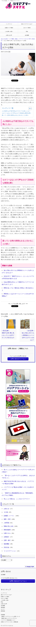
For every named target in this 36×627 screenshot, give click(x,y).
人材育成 (6, 522)
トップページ (9, 24)
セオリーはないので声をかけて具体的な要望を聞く (16, 113)
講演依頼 (3, 611)
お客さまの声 (9, 35)
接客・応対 (7, 519)
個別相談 (3, 607)
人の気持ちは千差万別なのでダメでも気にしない (16, 111)
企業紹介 (6, 537)
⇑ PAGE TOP (29, 566)
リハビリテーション (10, 551)
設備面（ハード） (9, 515)
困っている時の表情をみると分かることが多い (15, 115)
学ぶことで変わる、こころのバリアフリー (17, 499)
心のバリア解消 (26, 27)
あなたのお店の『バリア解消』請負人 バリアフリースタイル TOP (16, 38)
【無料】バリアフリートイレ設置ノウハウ (10, 616)
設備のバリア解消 (9, 27)
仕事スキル (7, 533)
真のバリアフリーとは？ (26, 24)
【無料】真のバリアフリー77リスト (9, 618)
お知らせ (6, 508)
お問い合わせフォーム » (18, 359)
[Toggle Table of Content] (29, 108)
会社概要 (27, 35)
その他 (6, 512)
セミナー (3, 609)
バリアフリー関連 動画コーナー (8, 620)
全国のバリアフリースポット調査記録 (9, 621)
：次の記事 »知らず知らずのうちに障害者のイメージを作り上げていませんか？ (28, 335)
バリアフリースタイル (7, 625)
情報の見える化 (8, 526)
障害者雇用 (7, 530)
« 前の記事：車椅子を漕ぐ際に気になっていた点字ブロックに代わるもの (8, 334)
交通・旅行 (7, 540)
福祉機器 (6, 544)
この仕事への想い (9, 31)
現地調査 (3, 614)
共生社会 (6, 547)
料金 (27, 31)
